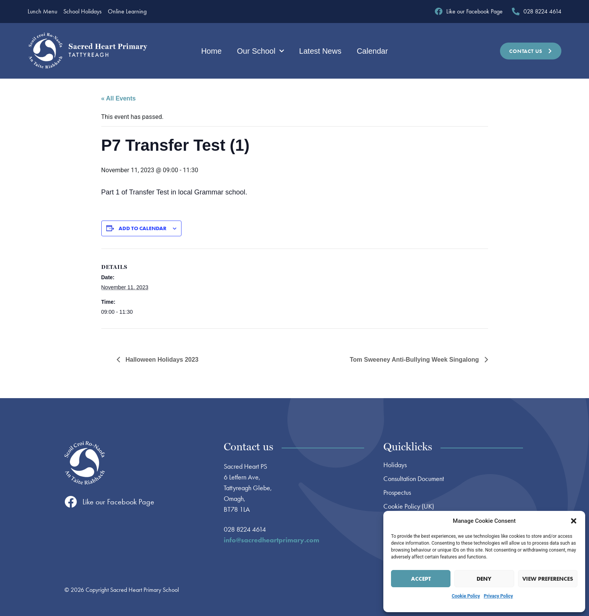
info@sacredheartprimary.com (271, 539)
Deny (484, 579)
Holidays (395, 465)
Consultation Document (413, 479)
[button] (573, 521)
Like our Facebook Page (118, 502)
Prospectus (397, 492)
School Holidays (82, 11)
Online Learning (127, 11)
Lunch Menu (42, 11)
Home (211, 51)
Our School (260, 51)
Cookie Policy (466, 596)
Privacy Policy (498, 596)
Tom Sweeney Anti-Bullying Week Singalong (415, 359)
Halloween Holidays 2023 (161, 359)
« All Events (118, 98)
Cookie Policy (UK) (408, 506)
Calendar (372, 51)
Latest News (320, 51)
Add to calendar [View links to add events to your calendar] (143, 228)
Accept (421, 579)
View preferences (547, 579)
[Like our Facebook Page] (70, 502)
